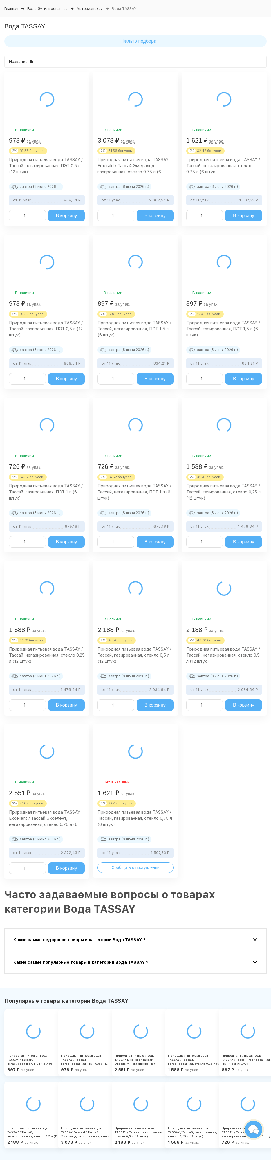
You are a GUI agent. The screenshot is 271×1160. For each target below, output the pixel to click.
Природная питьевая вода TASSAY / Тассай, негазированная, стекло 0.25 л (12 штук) (47, 655)
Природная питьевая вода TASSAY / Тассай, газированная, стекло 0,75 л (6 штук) (134, 818)
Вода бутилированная (47, 8)
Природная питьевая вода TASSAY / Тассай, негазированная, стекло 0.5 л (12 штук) (223, 655)
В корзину (66, 215)
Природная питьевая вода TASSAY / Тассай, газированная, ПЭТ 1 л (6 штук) (46, 492)
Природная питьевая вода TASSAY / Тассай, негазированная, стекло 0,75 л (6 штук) (223, 165)
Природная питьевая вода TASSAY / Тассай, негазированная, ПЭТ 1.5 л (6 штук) (134, 329)
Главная (11, 8)
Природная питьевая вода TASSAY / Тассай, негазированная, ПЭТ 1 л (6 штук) (134, 492)
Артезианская (90, 8)
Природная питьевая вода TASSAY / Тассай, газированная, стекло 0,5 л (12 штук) (134, 655)
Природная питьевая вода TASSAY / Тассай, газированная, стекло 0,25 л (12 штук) (223, 492)
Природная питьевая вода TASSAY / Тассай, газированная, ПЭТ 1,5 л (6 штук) (223, 329)
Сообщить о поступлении (135, 867)
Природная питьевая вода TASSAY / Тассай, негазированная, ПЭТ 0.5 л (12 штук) (46, 165)
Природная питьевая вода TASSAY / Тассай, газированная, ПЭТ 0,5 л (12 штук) (46, 329)
